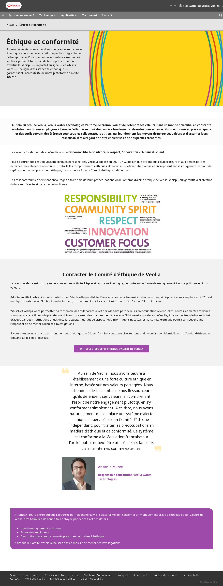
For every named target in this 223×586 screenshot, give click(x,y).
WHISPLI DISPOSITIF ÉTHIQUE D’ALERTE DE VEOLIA (111, 348)
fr (171, 6)
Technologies (48, 15)
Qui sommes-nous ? (22, 15)
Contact (107, 15)
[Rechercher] (220, 15)
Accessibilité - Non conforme (62, 575)
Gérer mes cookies (92, 578)
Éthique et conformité (62, 578)
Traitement (89, 15)
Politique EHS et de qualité (132, 575)
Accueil (10, 24)
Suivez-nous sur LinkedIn (25, 575)
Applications (69, 15)
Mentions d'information (97, 575)
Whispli (173, 180)
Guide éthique (133, 162)
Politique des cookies (164, 575)
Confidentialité (191, 575)
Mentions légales (35, 578)
